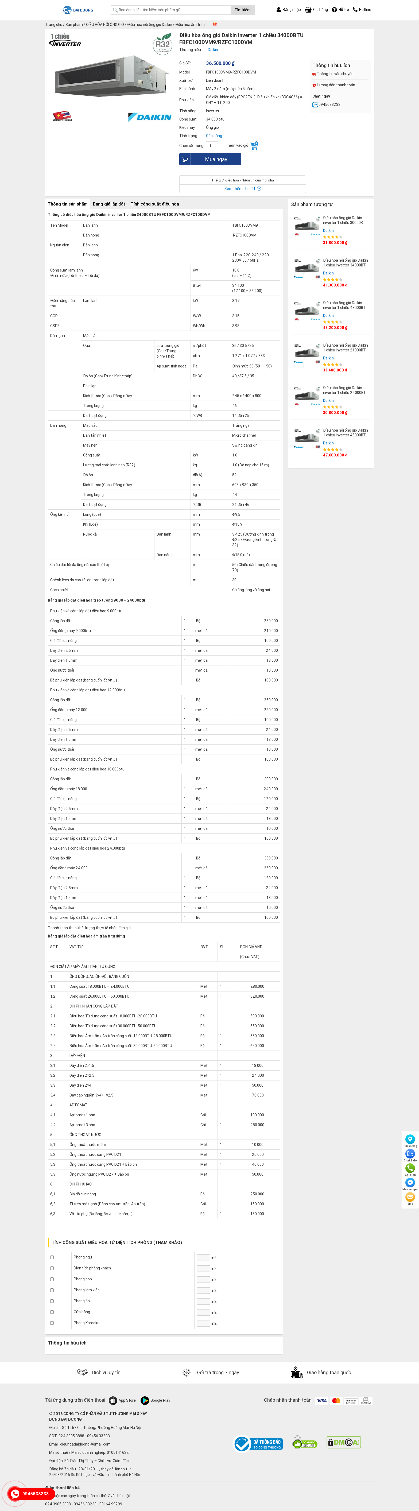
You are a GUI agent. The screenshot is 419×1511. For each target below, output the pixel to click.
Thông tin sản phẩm (68, 204)
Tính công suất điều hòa (155, 204)
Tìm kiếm (243, 9)
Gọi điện (410, 1170)
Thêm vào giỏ (241, 145)
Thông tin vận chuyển (333, 73)
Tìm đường (410, 1141)
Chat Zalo (410, 1155)
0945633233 (326, 104)
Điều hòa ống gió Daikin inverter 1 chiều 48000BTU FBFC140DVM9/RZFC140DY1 (348, 307)
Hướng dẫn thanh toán (333, 85)
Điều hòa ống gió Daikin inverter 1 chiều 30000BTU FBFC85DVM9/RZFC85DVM (346, 222)
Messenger (410, 1184)
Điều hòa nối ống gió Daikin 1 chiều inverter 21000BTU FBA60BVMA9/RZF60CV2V (345, 350)
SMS (410, 1199)
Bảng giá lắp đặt (109, 204)
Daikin (328, 230)
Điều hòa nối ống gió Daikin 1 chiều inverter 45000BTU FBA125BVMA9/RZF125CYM (347, 435)
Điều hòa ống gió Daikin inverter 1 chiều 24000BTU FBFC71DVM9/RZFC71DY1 (345, 392)
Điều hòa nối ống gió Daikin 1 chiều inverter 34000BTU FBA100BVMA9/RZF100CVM (347, 265)
